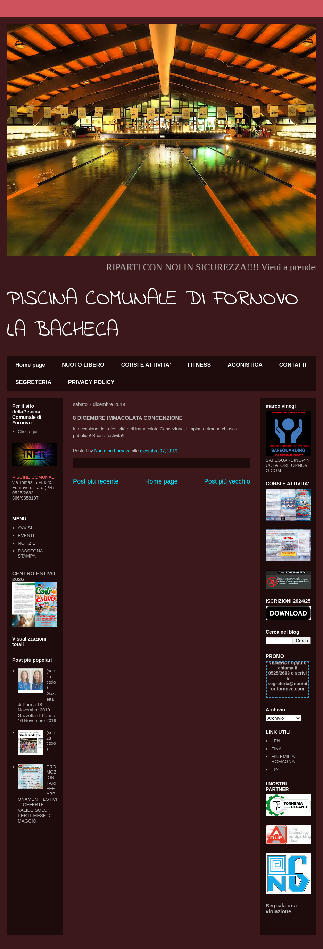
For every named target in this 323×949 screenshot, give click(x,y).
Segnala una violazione (281, 908)
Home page (30, 365)
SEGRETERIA (33, 382)
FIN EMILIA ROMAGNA (283, 759)
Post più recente (95, 481)
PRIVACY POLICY (91, 382)
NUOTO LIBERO (83, 365)
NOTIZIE (26, 543)
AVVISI (25, 527)
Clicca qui (27, 431)
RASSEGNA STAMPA (30, 553)
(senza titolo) (51, 679)
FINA (276, 748)
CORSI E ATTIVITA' (146, 365)
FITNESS (199, 365)
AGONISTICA (244, 365)
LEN (275, 740)
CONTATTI (293, 365)
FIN (275, 769)
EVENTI (26, 535)
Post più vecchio (227, 481)
